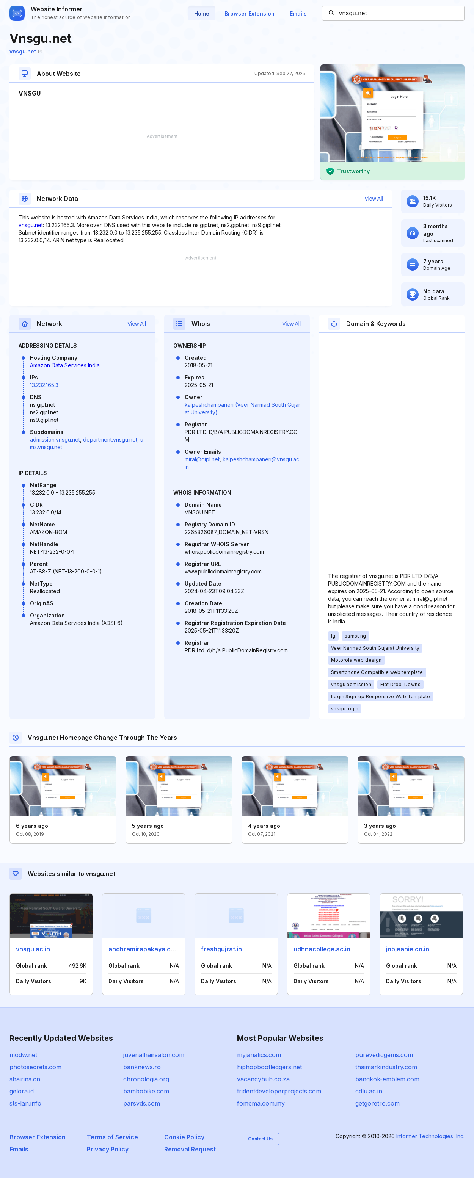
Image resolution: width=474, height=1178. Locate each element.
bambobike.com (146, 1091)
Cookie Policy (184, 1137)
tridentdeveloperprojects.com (279, 1091)
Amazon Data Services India (65, 365)
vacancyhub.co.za (263, 1079)
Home (201, 13)
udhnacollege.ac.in (322, 949)
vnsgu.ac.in (33, 949)
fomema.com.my (261, 1103)
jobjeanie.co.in (407, 949)
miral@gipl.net (202, 459)
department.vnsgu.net (110, 439)
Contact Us (260, 1139)
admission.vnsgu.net (55, 439)
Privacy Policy (108, 1149)
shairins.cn (24, 1079)
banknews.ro (142, 1067)
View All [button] (374, 199)
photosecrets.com (35, 1067)
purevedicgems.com (384, 1055)
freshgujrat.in (221, 949)
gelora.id (21, 1091)
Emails (298, 13)
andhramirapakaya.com (144, 949)
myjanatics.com (259, 1055)
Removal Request (190, 1149)
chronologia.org (146, 1079)
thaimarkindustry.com (386, 1067)
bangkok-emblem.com (387, 1079)
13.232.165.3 (44, 385)
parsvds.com (141, 1103)
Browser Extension (249, 13)
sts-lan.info (25, 1103)
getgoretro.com (377, 1103)
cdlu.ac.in (368, 1091)
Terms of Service (112, 1137)
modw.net (23, 1055)
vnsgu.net (25, 51)
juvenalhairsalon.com (153, 1055)
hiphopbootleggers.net (269, 1067)
